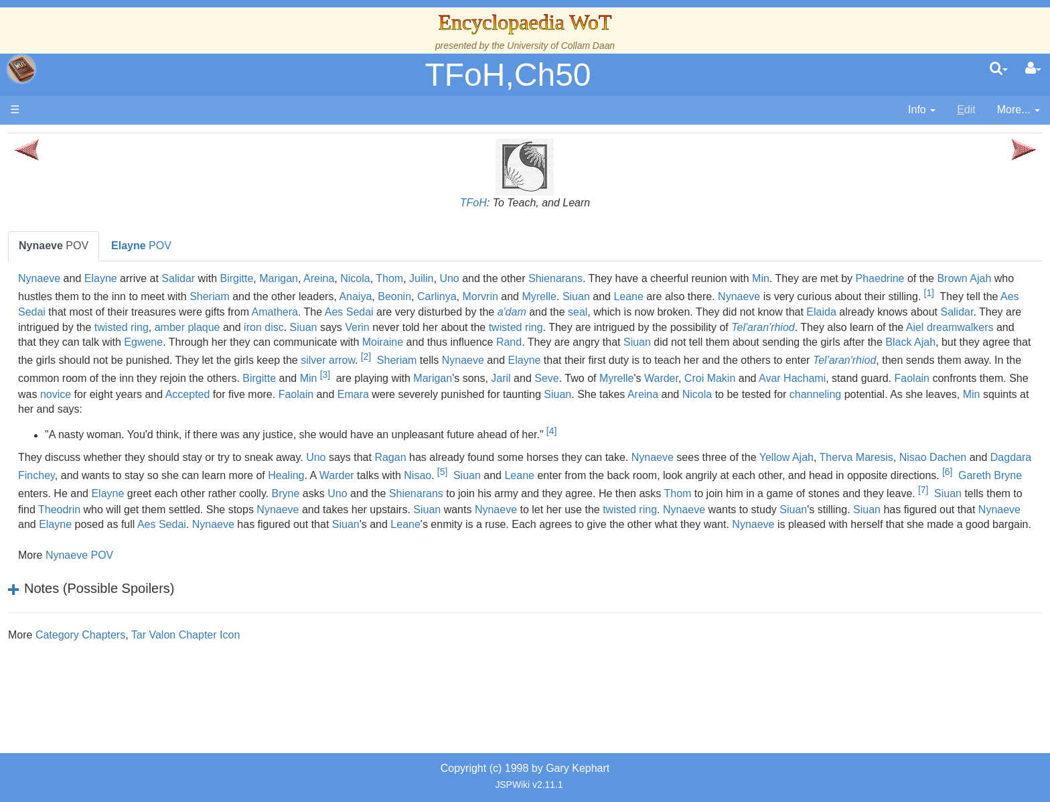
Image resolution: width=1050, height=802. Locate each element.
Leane (312, 312)
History (80, 254)
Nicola (582, 278)
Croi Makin (766, 409)
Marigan (506, 278)
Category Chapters (307, 699)
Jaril (557, 409)
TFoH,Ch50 (508, 74)
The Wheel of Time (108, 223)
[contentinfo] (922, 110)
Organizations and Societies (130, 407)
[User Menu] (1033, 69)
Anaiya (797, 293)
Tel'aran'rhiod (914, 342)
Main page (62, 139)
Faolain (968, 409)
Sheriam (652, 293)
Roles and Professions (117, 422)
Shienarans (783, 278)
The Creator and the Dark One (136, 208)
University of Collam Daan (561, 45)
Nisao (887, 506)
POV (281, 245)
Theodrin (984, 543)
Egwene (511, 357)
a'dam (410, 327)
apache (21, 69)
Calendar (85, 269)
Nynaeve (267, 278)
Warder (717, 409)
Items (77, 453)
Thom (617, 278)
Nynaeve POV (306, 619)
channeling (378, 440)
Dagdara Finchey (483, 506)
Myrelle (981, 293)
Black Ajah (502, 375)
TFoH (587, 202)
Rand (876, 357)
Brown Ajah (407, 293)
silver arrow (935, 375)
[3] (381, 405)
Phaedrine (323, 293)
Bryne (973, 524)
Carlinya (879, 293)
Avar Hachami (848, 409)
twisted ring (273, 342)
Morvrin (922, 293)
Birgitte (464, 278)
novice (381, 424)
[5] (912, 502)
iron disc (415, 342)
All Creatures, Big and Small (131, 438)
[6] (628, 520)
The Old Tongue (102, 346)
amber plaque (338, 342)
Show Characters (105, 392)
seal (477, 327)
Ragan (617, 488)
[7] (841, 538)
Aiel (284, 357)
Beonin (837, 293)
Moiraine (750, 357)
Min (988, 278)
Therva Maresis (309, 506)
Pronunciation (96, 545)
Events (80, 285)
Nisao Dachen (386, 506)
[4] (778, 461)
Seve (603, 409)
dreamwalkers (328, 357)
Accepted (514, 424)
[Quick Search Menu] (999, 69)
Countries (113, 330)
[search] (999, 69)
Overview (112, 315)
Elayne (327, 278)
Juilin (649, 278)
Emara (679, 424)
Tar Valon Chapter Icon (412, 699)
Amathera (961, 312)
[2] (973, 371)
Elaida (720, 327)
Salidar (406, 278)
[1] (612, 307)
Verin (508, 342)
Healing (755, 506)
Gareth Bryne (670, 524)
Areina (546, 278)
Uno (676, 278)
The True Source (103, 239)
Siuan (259, 312)
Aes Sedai (708, 312)
